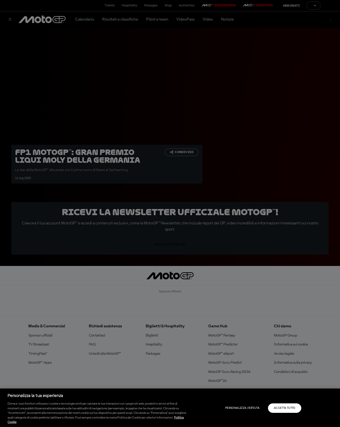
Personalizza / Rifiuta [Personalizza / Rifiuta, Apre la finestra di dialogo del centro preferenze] (242, 408)
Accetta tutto (284, 408)
